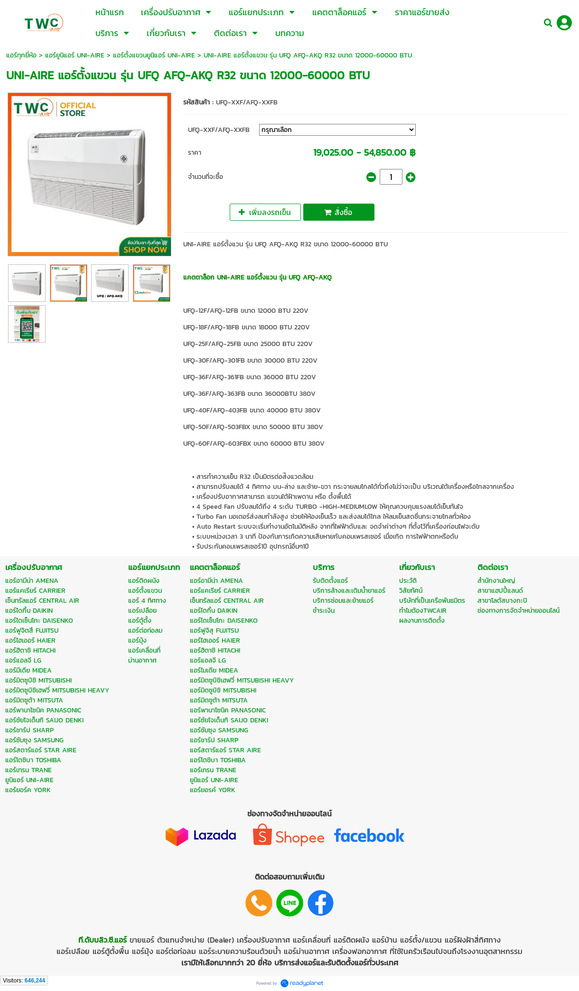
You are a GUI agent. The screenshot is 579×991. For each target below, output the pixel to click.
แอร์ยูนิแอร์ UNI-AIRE (74, 55)
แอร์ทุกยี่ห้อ (21, 55)
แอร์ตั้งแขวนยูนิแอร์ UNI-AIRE (154, 55)
